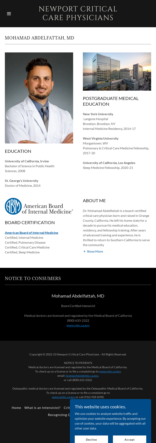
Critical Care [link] (74, 407)
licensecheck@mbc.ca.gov (82, 375)
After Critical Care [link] (101, 407)
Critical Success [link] (95, 415)
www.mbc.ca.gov (78, 325)
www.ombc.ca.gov (63, 397)
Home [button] (16, 407)
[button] (16, 14)
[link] (78, 19)
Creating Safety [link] (132, 407)
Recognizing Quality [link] (64, 415)
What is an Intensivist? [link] (42, 407)
